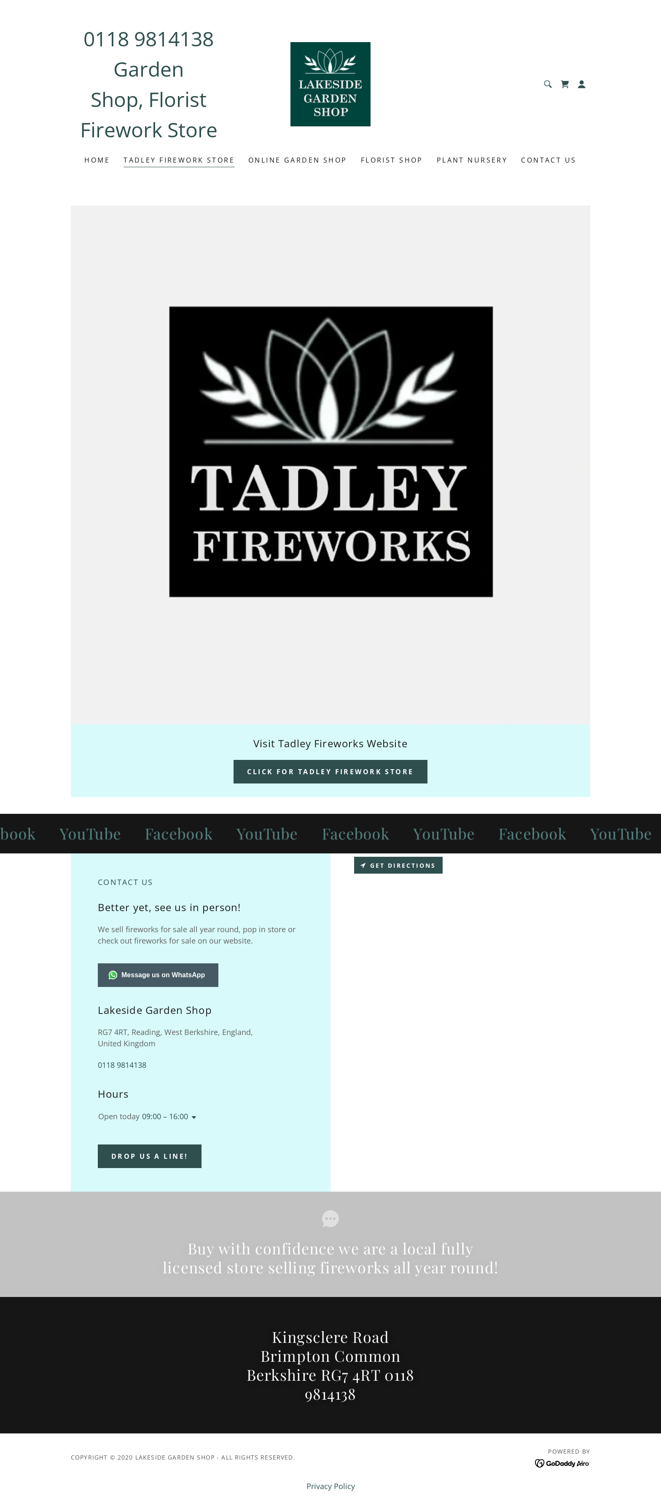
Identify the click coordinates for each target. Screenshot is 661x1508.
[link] (330, 83)
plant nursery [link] (472, 160)
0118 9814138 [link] (148, 38)
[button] (581, 84)
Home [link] (97, 160)
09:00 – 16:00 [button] (165, 1116)
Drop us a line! (149, 1156)
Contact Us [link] (548, 160)
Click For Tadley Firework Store (330, 771)
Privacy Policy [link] (330, 1486)
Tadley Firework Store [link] (179, 160)
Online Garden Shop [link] (297, 160)
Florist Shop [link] (392, 160)
